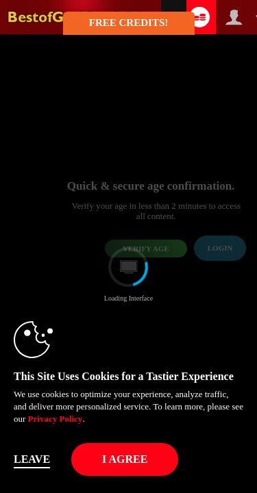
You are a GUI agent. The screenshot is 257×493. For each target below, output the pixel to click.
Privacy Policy (55, 419)
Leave (32, 459)
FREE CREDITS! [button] (128, 22)
